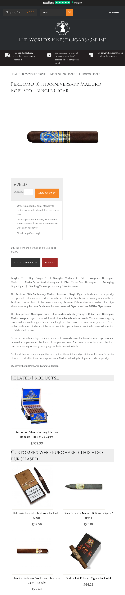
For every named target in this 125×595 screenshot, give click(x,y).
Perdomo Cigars (38, 366)
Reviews (50, 262)
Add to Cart (47, 193)
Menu (115, 12)
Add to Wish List (26, 262)
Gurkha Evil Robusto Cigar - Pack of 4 (88, 578)
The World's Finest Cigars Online (62, 40)
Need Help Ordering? (28, 233)
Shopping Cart (13, 12)
